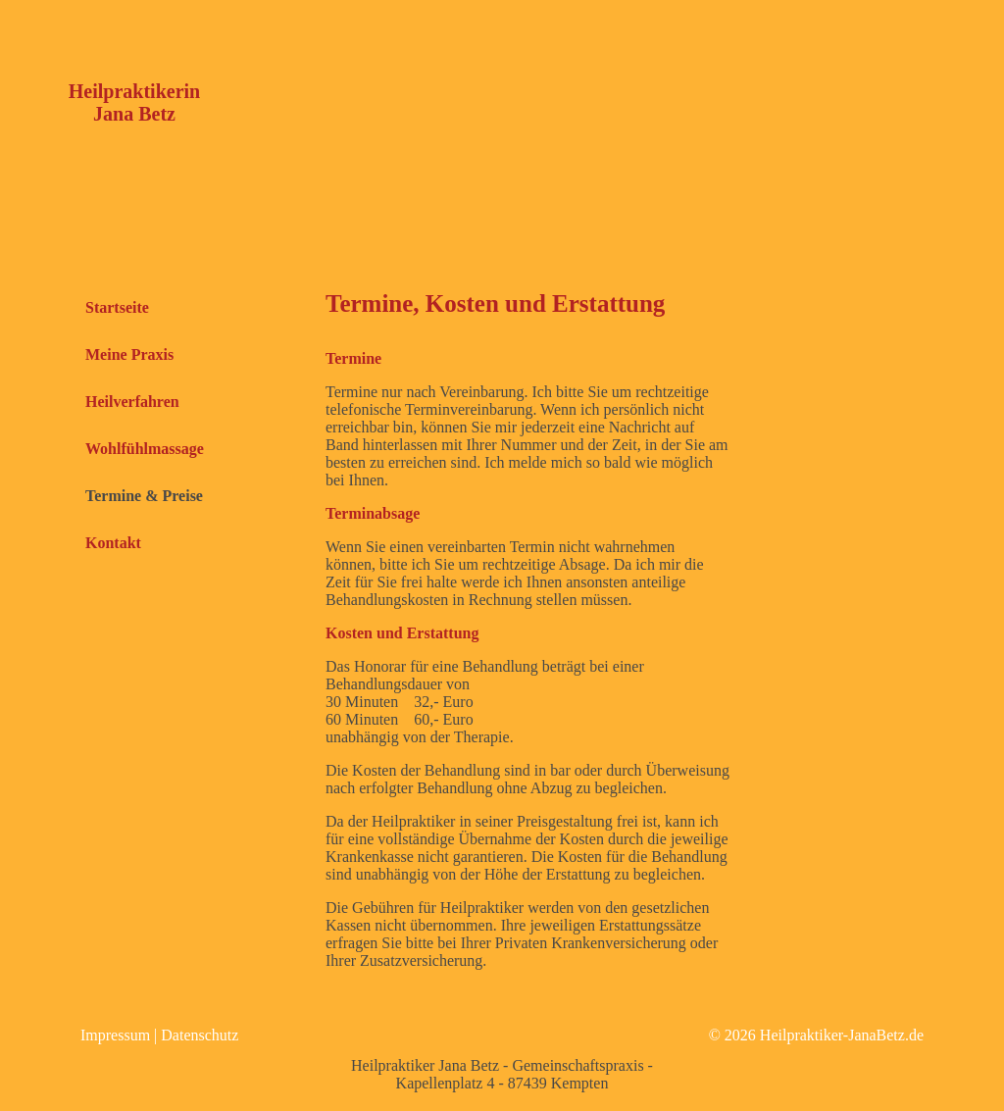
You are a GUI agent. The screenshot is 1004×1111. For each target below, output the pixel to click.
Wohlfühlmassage (144, 448)
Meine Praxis (129, 354)
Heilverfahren (132, 401)
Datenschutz (199, 1035)
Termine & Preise (144, 495)
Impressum (115, 1035)
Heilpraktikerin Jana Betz (134, 102)
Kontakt (113, 542)
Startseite (117, 307)
